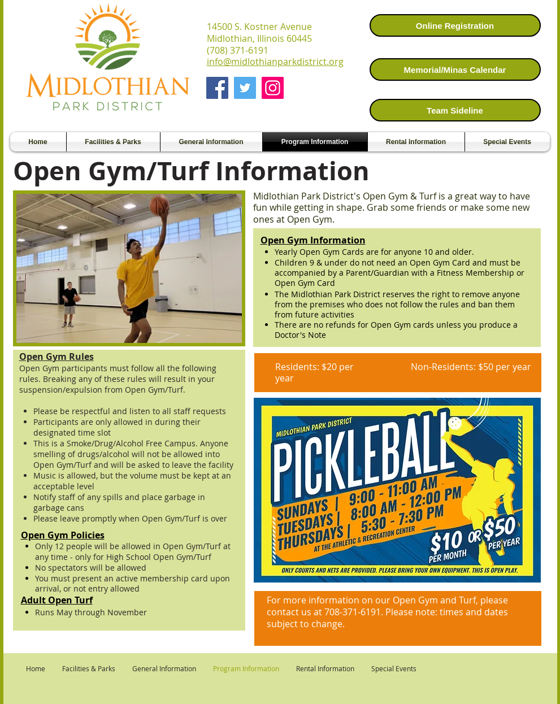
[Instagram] (273, 88)
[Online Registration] (455, 25)
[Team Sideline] (455, 110)
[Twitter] (245, 88)
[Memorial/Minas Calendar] (455, 69)
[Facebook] (217, 88)
